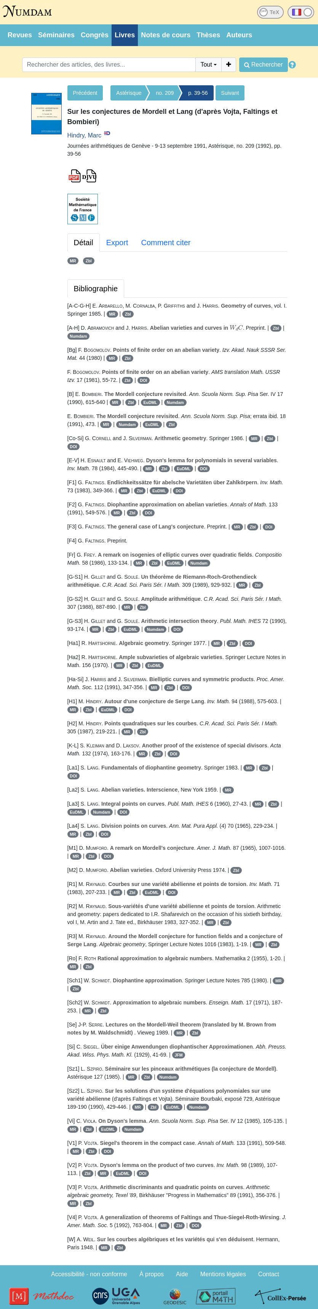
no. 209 (165, 93)
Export (117, 242)
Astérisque (128, 93)
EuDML (150, 402)
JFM (178, 1055)
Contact (268, 1274)
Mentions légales (223, 1274)
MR (73, 261)
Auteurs (239, 35)
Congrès (95, 35)
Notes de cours (165, 35)
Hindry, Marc (84, 135)
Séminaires (56, 35)
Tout (206, 64)
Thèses (208, 35)
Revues (20, 35)
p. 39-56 (198, 93)
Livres (125, 35)
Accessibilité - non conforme (89, 1274)
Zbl (89, 261)
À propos (151, 1274)
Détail (83, 242)
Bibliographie (96, 288)
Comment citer (165, 242)
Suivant (230, 93)
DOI (143, 380)
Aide (182, 1274)
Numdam (78, 336)
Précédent (85, 93)
